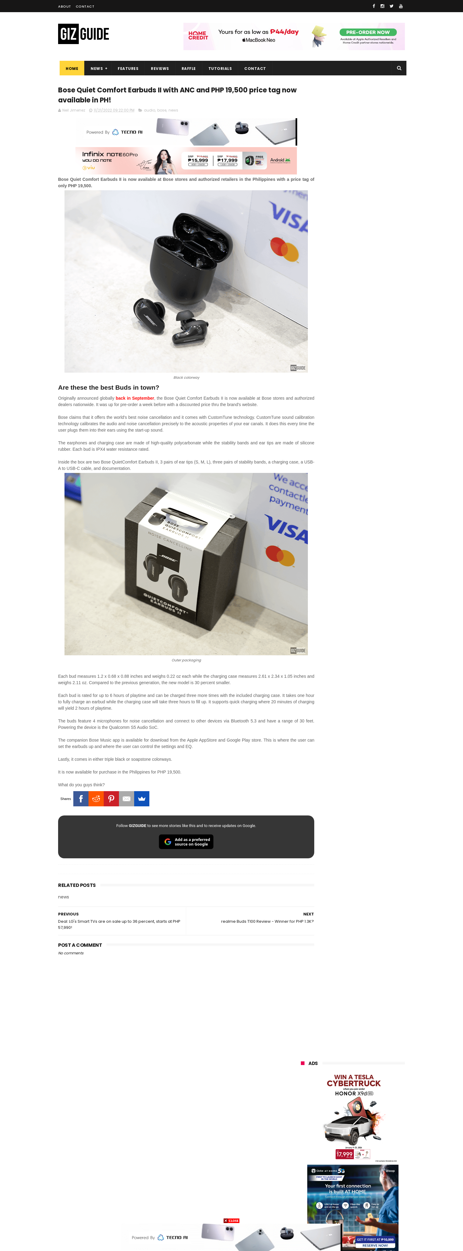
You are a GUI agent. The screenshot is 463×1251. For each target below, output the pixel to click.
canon (336, 1156)
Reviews (158, 68)
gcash (361, 1133)
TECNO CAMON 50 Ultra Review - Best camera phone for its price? (369, 760)
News (95, 68)
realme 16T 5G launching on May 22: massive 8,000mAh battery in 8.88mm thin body (369, 732)
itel (364, 1156)
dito (331, 1133)
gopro (364, 1201)
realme (304, 1099)
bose (161, 111)
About (64, 6)
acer (301, 1133)
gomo (373, 1189)
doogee (349, 1167)
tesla (302, 1212)
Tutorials (219, 68)
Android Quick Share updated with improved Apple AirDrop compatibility (366, 562)
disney (303, 1201)
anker (342, 1189)
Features (126, 68)
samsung (345, 1077)
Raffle (187, 68)
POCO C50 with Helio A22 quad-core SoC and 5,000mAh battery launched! (368, 677)
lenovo (303, 1122)
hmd (334, 1201)
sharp (368, 1144)
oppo (302, 1088)
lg (366, 1111)
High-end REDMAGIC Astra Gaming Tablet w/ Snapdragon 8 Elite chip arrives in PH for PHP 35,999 (367, 621)
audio (149, 111)
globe (302, 1111)
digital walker (309, 1167)
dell (360, 1178)
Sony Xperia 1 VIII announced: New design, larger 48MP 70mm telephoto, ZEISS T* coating (367, 705)
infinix (335, 1111)
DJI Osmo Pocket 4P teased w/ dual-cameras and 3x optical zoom (367, 590)
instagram (307, 1189)
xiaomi (336, 1088)
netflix (303, 1156)
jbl (334, 1178)
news (173, 111)
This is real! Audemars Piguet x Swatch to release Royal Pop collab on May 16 (366, 535)
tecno (339, 1122)
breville (333, 1212)
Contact (85, 6)
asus (371, 1099)
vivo (369, 1088)
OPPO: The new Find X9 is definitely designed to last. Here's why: (345, 315)
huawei (304, 1077)
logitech (305, 1178)
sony (370, 1122)
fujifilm (334, 1144)
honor (338, 1099)
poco (302, 1144)
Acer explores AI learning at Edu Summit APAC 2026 (368, 646)
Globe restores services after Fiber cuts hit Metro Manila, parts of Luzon (366, 507)
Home (70, 68)
